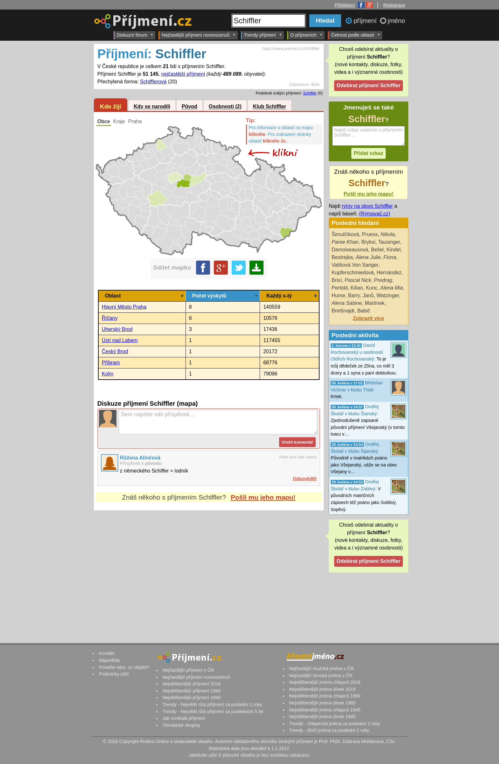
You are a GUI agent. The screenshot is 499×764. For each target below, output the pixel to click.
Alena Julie (368, 257)
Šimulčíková (345, 234)
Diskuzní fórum (135, 35)
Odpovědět (305, 478)
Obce (103, 121)
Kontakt (106, 653)
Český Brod (115, 351)
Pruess (370, 234)
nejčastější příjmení (183, 74)
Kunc (371, 288)
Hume (338, 295)
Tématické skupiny (181, 725)
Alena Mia (391, 288)
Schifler (310, 93)
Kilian (357, 288)
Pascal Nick (358, 280)
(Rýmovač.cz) (374, 213)
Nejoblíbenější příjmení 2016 (191, 683)
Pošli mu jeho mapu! (263, 497)
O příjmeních (306, 35)
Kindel (394, 249)
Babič (363, 310)
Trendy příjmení (263, 35)
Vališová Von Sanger (355, 265)
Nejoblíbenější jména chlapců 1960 (324, 695)
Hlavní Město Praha (124, 307)
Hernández (388, 272)
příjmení (366, 21)
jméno (396, 21)
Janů (368, 295)
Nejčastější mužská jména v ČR (321, 668)
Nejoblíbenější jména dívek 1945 (322, 716)
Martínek (374, 303)
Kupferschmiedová (353, 272)
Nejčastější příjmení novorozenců (198, 35)
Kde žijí (110, 106)
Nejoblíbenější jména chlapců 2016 (324, 682)
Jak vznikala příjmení (183, 718)
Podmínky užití (114, 673)
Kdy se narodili (152, 106)
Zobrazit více (368, 318)
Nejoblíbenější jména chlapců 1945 (324, 709)
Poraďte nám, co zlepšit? (124, 667)
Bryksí (368, 242)
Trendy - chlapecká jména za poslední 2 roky (334, 723)
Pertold (340, 288)
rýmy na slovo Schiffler (367, 206)
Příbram (111, 362)
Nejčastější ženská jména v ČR (320, 675)
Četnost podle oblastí (355, 35)
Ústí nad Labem (120, 340)
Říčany (110, 318)
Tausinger (389, 242)
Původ (189, 106)
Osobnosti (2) (225, 106)
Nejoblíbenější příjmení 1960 (191, 690)
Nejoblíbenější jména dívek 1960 (322, 702)
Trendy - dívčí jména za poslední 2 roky (329, 730)
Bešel (377, 249)
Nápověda (109, 660)
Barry (354, 295)
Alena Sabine (347, 303)
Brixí (337, 280)
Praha (135, 121)
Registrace (394, 5)
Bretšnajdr (343, 310)
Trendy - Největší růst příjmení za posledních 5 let (212, 711)
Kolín (107, 373)
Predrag (383, 280)
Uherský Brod (117, 329)
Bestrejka (342, 257)
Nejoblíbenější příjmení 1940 (191, 697)
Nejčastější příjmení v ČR (188, 670)
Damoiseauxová (350, 249)
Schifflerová (153, 81)
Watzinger (387, 295)
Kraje (119, 121)
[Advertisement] (209, 570)
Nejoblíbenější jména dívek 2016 (322, 689)
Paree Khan (345, 242)
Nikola (388, 234)
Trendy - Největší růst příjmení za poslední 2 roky (212, 704)
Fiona (389, 257)
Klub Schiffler (269, 106)
